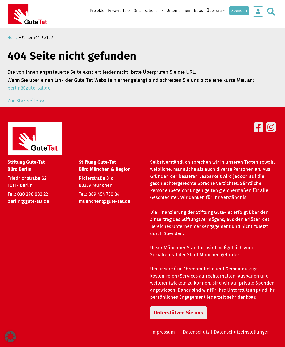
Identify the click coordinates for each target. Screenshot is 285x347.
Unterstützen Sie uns (178, 312)
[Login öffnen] (258, 11)
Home (13, 38)
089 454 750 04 (104, 194)
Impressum (163, 332)
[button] (10, 336)
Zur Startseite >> (26, 100)
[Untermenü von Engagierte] (128, 10)
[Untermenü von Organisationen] (162, 10)
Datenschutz (196, 332)
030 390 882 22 (32, 194)
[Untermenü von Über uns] (224, 10)
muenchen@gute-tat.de (104, 201)
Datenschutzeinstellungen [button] (242, 332)
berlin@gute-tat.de (29, 88)
